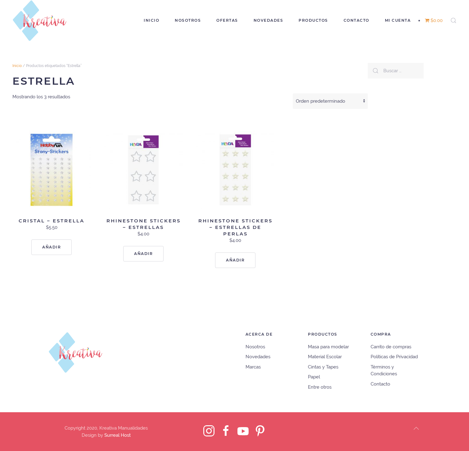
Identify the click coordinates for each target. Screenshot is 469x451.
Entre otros (319, 387)
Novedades (268, 20)
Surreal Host (117, 435)
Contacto (356, 20)
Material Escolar (325, 356)
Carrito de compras (391, 347)
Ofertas (227, 20)
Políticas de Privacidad (394, 356)
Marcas (253, 367)
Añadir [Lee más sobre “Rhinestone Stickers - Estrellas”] (143, 253)
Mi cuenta (398, 20)
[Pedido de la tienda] (330, 101)
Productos (313, 20)
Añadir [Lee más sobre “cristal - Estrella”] (51, 247)
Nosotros (188, 20)
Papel (314, 377)
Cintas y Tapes (323, 367)
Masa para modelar (328, 347)
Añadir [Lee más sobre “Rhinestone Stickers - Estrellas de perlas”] (235, 260)
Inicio (151, 20)
